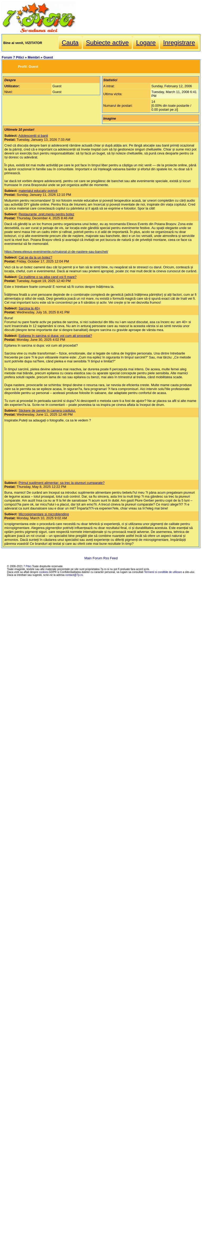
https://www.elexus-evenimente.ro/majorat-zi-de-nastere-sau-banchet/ (56, 252)
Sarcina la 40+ (29, 308)
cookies (43, 572)
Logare (146, 42)
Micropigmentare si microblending (43, 514)
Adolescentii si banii (33, 136)
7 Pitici (27, 566)
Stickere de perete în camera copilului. (47, 410)
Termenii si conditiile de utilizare (163, 572)
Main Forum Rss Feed (101, 558)
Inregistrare (179, 42)
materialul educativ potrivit (37, 191)
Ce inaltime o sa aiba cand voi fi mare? (47, 277)
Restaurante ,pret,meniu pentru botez (46, 214)
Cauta (70, 42)
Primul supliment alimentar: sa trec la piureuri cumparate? (61, 483)
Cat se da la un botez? (35, 257)
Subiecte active (107, 42)
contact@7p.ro (74, 575)
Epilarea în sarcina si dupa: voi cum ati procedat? (55, 336)
